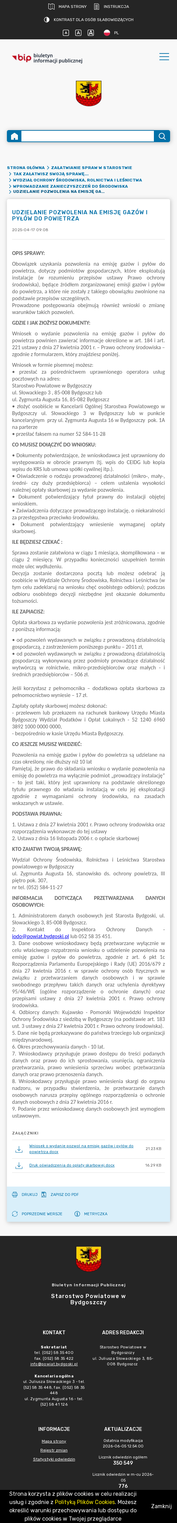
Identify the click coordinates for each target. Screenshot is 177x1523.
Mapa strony (67, 6)
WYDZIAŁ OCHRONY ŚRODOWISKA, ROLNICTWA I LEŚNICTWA (77, 180)
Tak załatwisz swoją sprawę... (51, 173)
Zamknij (161, 1506)
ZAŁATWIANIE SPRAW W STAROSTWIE (91, 167)
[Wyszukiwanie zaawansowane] (87, 136)
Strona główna (26, 167)
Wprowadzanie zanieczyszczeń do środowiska (70, 186)
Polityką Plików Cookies (85, 1502)
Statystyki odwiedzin (54, 1459)
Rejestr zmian (54, 1450)
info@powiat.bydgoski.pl (54, 1364)
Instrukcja (111, 6)
